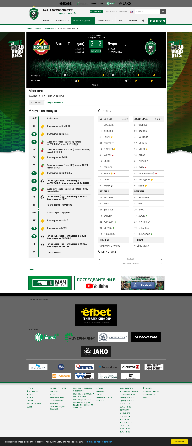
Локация (99, 394)
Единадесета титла (127, 401)
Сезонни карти (149, 394)
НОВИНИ (46, 20)
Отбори (30, 401)
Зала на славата (126, 388)
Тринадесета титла (127, 394)
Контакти (123, 12)
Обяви (29, 407)
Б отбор (30, 398)
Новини (30, 388)
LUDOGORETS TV (62, 20)
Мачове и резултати (58, 388)
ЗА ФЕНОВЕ (133, 20)
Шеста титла (125, 416)
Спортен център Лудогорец (56, 402)
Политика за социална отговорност (82, 389)
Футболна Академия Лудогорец (58, 408)
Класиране (54, 391)
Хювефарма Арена (57, 398)
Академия (100, 391)
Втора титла (125, 429)
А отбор (30, 394)
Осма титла (124, 410)
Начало (38, 28)
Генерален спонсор (104, 398)
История (99, 388)
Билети (146, 398)
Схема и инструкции (151, 391)
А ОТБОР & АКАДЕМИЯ (81, 20)
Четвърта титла (126, 423)
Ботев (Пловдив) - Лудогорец (68, 28)
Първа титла (125, 432)
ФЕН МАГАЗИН (96, 12)
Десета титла (125, 404)
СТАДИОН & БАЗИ (104, 20)
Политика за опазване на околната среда (83, 395)
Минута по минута (55, 102)
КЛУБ (120, 20)
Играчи (52, 394)
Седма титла (125, 413)
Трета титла (124, 426)
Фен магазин (148, 388)
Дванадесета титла (127, 398)
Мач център (49, 28)
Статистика (36, 102)
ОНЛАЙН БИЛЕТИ (111, 12)
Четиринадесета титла (129, 391)
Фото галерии (32, 391)
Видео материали (34, 404)
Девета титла (125, 407)
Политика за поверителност (98, 441)
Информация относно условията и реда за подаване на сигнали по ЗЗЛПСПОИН (83, 404)
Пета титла (124, 419)
